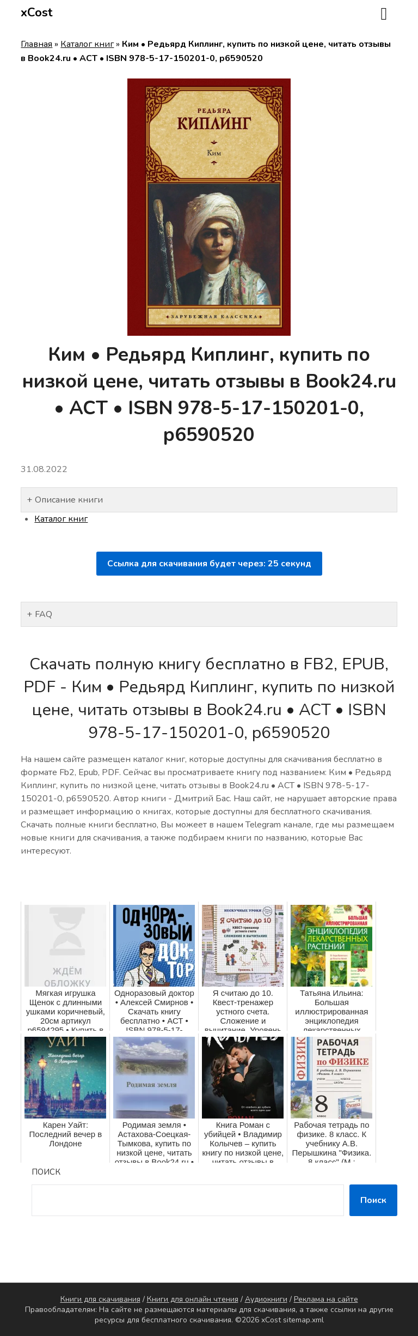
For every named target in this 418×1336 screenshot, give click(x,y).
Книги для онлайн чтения (192, 1299)
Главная (36, 44)
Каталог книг (87, 44)
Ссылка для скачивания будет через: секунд (209, 564)
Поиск (46, 1171)
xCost (37, 12)
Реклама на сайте (326, 1299)
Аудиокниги (266, 1299)
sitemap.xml (303, 1320)
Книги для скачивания (100, 1299)
